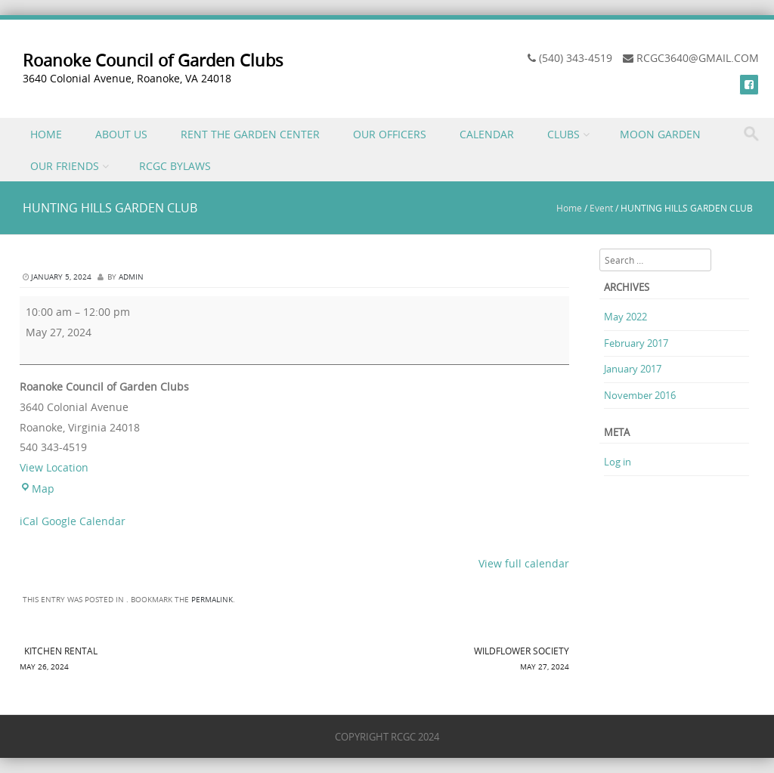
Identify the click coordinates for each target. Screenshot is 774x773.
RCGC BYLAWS (175, 166)
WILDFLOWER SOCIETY (432, 659)
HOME (46, 134)
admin (131, 277)
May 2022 (625, 316)
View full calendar (523, 563)
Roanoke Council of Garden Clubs (153, 60)
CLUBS (563, 134)
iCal (29, 521)
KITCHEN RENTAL (157, 659)
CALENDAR (487, 134)
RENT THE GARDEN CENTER (250, 134)
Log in (617, 461)
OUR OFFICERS (389, 134)
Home (569, 208)
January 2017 (632, 369)
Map (37, 488)
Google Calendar (83, 521)
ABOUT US (121, 134)
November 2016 (640, 395)
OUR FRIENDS (64, 166)
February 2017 (636, 343)
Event (601, 208)
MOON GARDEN (660, 134)
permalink (212, 599)
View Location (54, 467)
